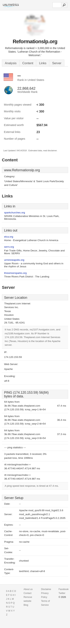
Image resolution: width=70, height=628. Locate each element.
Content (27, 63)
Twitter (62, 593)
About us (28, 589)
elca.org (8, 236)
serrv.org (9, 246)
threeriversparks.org (15, 273)
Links (42, 63)
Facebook (64, 589)
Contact (27, 593)
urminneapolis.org (14, 260)
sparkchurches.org (14, 212)
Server (56, 63)
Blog (26, 605)
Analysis (11, 63)
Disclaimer (46, 589)
